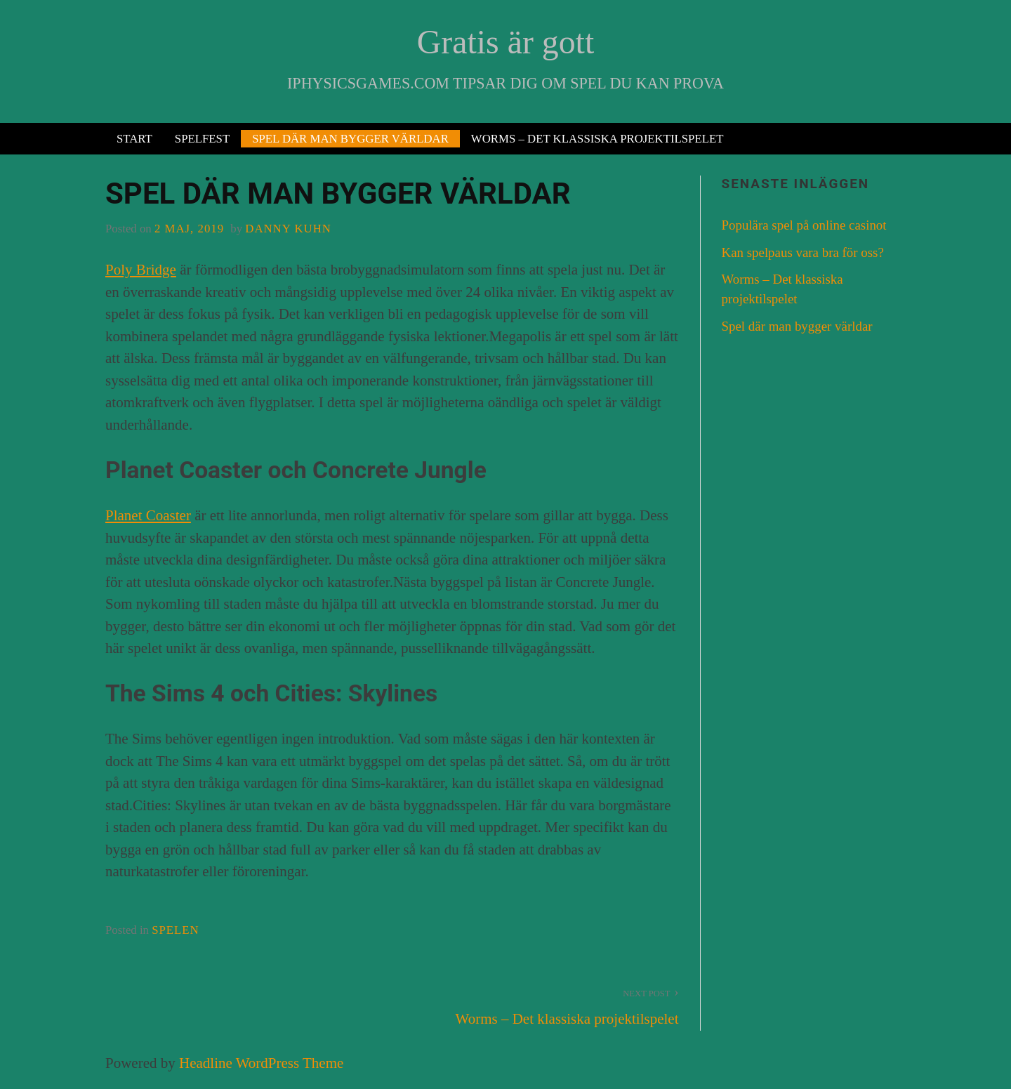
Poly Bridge (140, 269)
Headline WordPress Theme (261, 1063)
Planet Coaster (148, 515)
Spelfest (202, 138)
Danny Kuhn (288, 228)
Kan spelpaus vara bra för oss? (803, 252)
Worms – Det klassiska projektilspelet (597, 138)
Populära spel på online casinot (804, 225)
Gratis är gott (505, 41)
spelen (175, 930)
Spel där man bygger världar (350, 138)
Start (134, 138)
